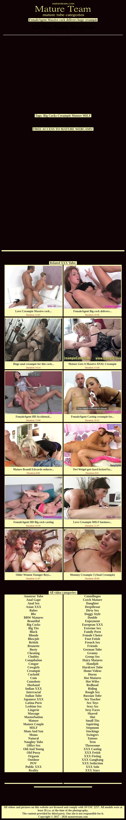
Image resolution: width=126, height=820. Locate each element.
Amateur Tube (33, 596)
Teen (92, 742)
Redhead (92, 685)
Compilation (33, 660)
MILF (87, 115)
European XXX (92, 624)
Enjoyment (92, 621)
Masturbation (33, 717)
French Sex (92, 642)
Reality (33, 770)
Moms (33, 734)
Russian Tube (92, 695)
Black (33, 631)
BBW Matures (33, 617)
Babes (34, 610)
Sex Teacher (92, 699)
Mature (77, 115)
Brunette (33, 646)
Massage (33, 713)
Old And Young (33, 749)
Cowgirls (33, 667)
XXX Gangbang (92, 759)
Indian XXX (33, 688)
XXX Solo (92, 766)
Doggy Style (92, 614)
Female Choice (93, 635)
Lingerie (33, 710)
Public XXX (33, 766)
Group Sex (92, 656)
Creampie (64, 115)
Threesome (92, 745)
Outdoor (33, 759)
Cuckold (33, 674)
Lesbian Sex (33, 706)
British (33, 642)
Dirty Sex (92, 610)
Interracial (33, 692)
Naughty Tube (33, 742)
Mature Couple (33, 724)
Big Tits (33, 628)
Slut (92, 717)
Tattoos (92, 738)
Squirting (92, 724)
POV (33, 763)
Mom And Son (33, 731)
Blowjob (33, 639)
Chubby (33, 656)
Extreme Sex (92, 628)
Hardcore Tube (92, 667)
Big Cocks (50, 115)
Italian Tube (33, 695)
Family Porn (92, 631)
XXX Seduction (92, 763)
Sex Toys (92, 702)
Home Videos (92, 671)
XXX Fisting (92, 756)
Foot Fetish (92, 639)
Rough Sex (92, 692)
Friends (92, 646)
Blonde (33, 635)
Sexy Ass (92, 706)
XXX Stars (92, 770)
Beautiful (33, 621)
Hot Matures (92, 678)
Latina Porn (33, 702)
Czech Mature (92, 599)
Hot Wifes (92, 681)
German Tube (92, 649)
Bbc (33, 614)
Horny (92, 674)
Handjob (92, 663)
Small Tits (92, 720)
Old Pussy (33, 752)
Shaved (92, 713)
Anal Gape (33, 599)
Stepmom (92, 727)
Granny (92, 653)
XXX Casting (92, 749)
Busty (33, 649)
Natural (33, 738)
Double (92, 617)
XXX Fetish (92, 752)
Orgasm (33, 756)
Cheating (33, 653)
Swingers (92, 734)
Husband (33, 685)
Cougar (33, 663)
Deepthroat (92, 607)
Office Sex (33, 745)
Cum (33, 678)
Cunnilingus (92, 596)
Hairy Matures (92, 660)
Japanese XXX (34, 699)
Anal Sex (34, 603)
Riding (92, 688)
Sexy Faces (92, 710)
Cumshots (33, 681)
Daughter (92, 603)
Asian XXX (33, 607)
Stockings (92, 731)
